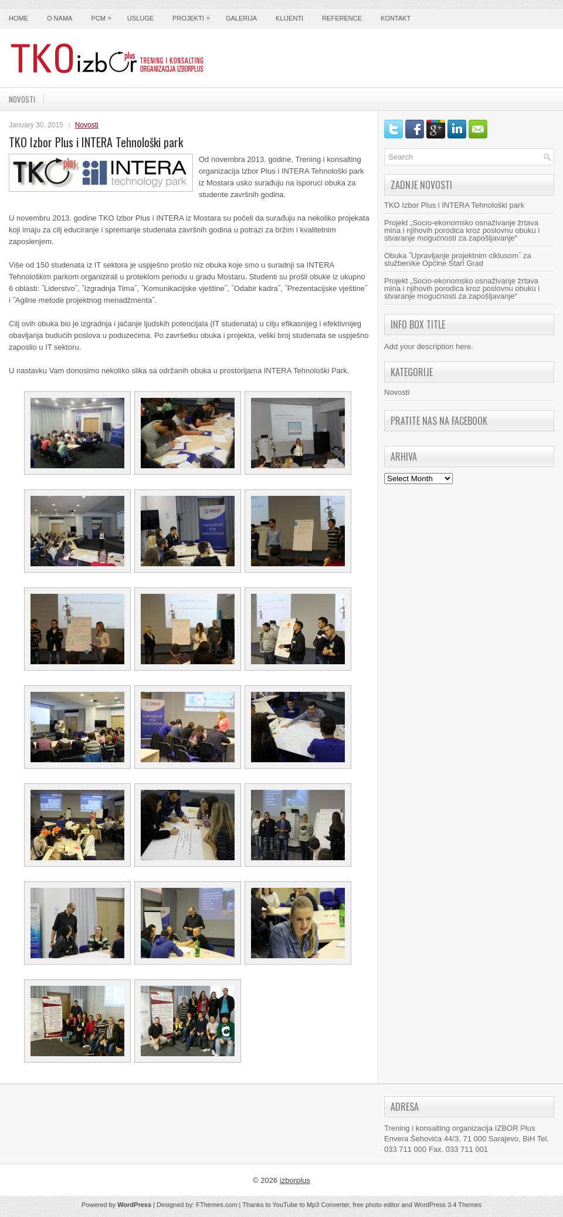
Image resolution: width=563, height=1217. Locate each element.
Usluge (140, 18)
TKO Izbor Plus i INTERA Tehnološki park (454, 205)
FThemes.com (216, 1204)
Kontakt (396, 18)
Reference (342, 18)
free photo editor (375, 1204)
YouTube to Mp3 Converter (310, 1204)
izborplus (295, 1180)
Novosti (22, 99)
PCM (104, 15)
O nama (59, 18)
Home (18, 18)
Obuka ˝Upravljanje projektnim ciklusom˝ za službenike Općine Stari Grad (457, 259)
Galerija (241, 18)
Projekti (194, 15)
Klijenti (289, 18)
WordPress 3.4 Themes (447, 1204)
